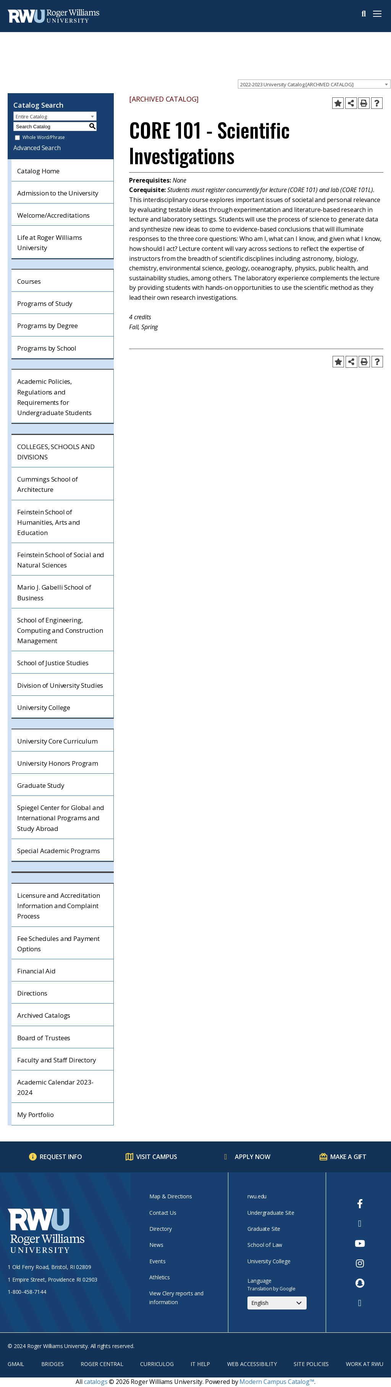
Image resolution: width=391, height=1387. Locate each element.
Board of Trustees (43, 1037)
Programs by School (46, 348)
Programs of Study (45, 303)
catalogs (96, 1381)
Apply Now (252, 1157)
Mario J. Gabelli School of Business (54, 592)
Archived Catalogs (43, 1015)
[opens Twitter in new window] (360, 1223)
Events (157, 1261)
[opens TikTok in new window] (360, 1303)
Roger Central (102, 1364)
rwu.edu (257, 1196)
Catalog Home (38, 171)
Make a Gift (348, 1157)
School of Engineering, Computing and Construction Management (60, 630)
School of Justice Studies (53, 662)
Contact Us (162, 1212)
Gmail (16, 1364)
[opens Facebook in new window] (360, 1203)
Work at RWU (364, 1364)
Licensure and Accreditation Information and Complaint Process (58, 905)
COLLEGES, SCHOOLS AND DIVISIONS (56, 451)
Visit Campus (156, 1157)
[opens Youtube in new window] (360, 1243)
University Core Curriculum (57, 741)
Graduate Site (263, 1228)
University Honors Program (57, 763)
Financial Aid (36, 971)
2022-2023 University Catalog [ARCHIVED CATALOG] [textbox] (296, 84)
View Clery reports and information (176, 1297)
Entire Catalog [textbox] (31, 116)
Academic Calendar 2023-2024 (55, 1087)
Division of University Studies (60, 685)
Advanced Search (37, 148)
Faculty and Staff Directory (56, 1060)
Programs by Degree (47, 325)
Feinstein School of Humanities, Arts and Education (48, 522)
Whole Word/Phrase (44, 137)
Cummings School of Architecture (47, 484)
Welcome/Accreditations (53, 215)
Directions (32, 993)
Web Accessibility (252, 1364)
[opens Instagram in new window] (360, 1263)
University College (43, 707)
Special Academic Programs (58, 850)
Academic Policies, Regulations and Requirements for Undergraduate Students (54, 397)
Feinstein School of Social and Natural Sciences (60, 559)
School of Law (264, 1244)
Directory (160, 1228)
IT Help (200, 1364)
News (156, 1244)
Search (364, 14)
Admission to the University (58, 193)
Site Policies (311, 1364)
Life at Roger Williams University (49, 242)
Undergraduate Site (270, 1212)
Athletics (159, 1277)
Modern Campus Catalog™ (276, 1381)
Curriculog (156, 1364)
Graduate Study (41, 785)
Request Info (61, 1157)
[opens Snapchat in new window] (359, 1283)
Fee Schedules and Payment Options (58, 943)
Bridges (52, 1364)
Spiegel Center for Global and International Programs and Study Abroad (60, 818)
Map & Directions (170, 1196)
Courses (29, 281)
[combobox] (314, 84)
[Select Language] (277, 1302)
